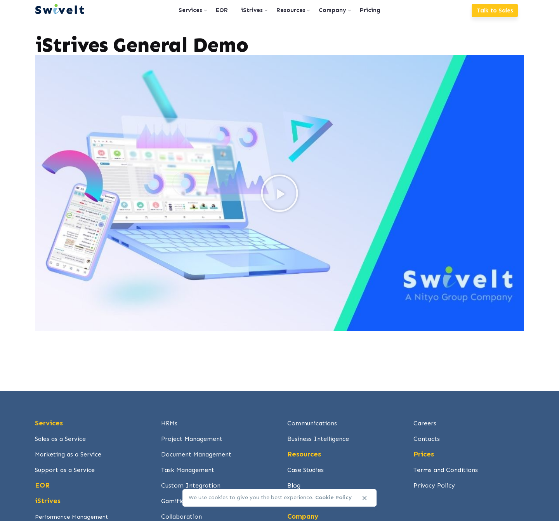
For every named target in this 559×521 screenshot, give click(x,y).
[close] (364, 498)
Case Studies (305, 470)
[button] (279, 193)
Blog (293, 485)
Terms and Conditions (445, 470)
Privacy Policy (434, 485)
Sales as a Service (60, 438)
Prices (423, 454)
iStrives (48, 501)
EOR (42, 485)
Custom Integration (190, 485)
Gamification (180, 501)
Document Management (196, 454)
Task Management (187, 470)
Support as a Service (65, 470)
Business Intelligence (318, 438)
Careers (424, 423)
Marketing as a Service (68, 454)
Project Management (191, 438)
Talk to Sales (494, 10)
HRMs (169, 423)
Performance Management (71, 516)
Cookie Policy (333, 497)
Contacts (426, 438)
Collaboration (181, 516)
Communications (312, 423)
